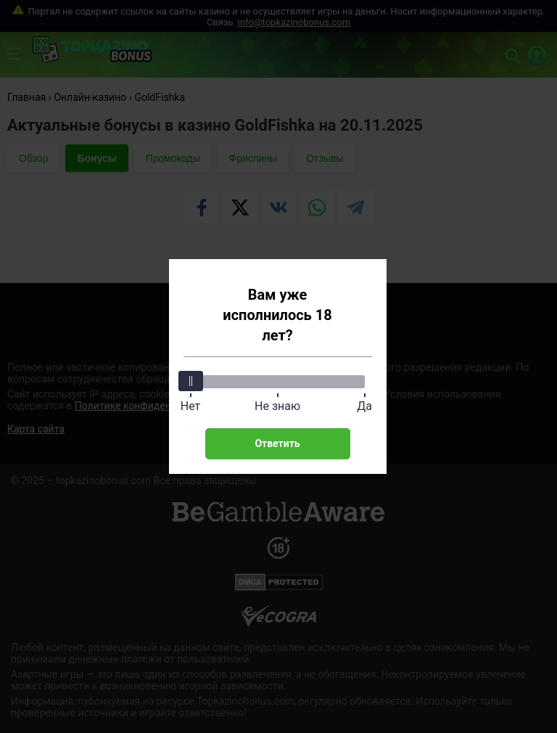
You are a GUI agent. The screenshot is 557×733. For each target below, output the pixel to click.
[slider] (190, 381)
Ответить (277, 443)
